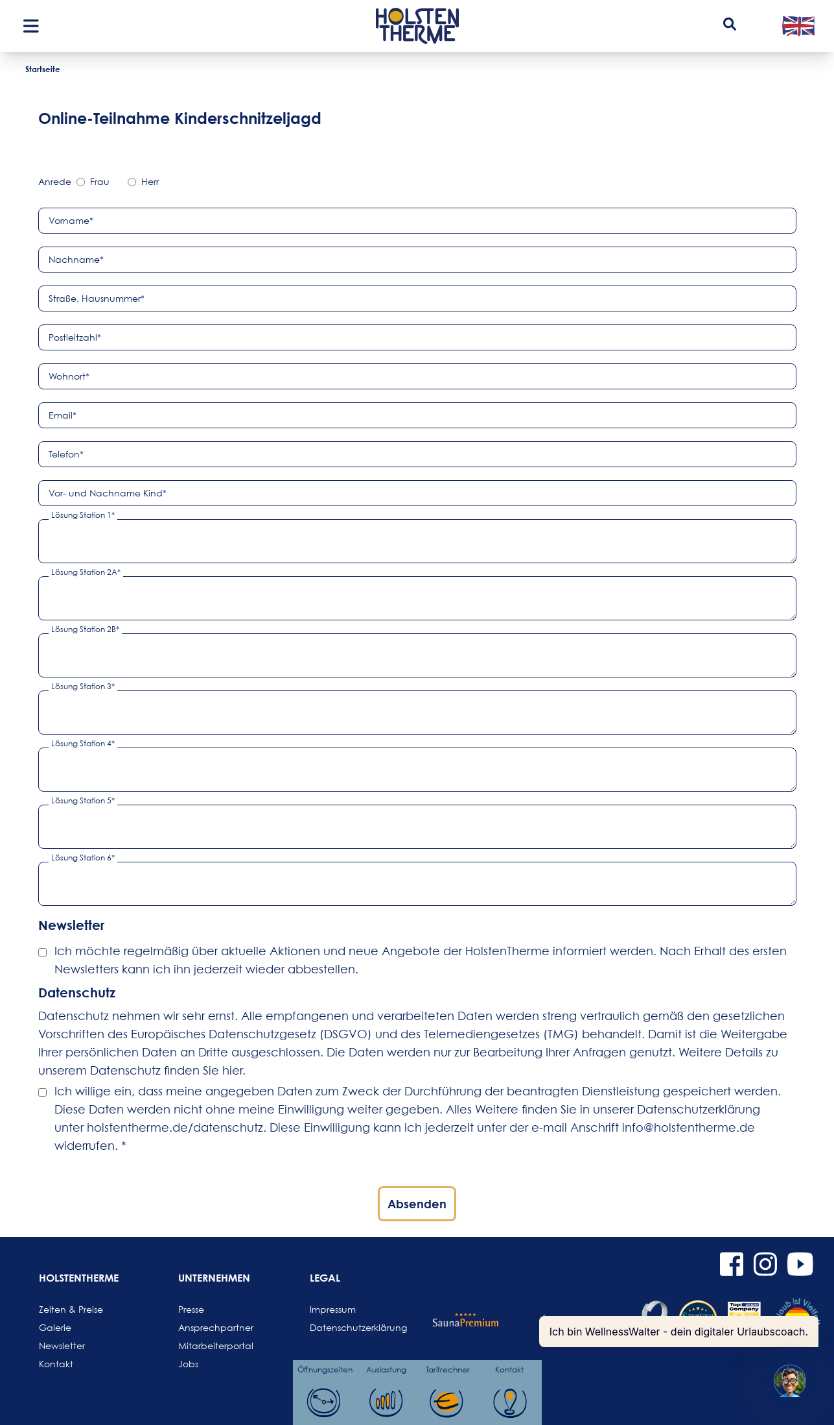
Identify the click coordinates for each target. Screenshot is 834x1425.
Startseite (42, 69)
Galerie (55, 1327)
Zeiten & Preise (70, 1309)
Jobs (188, 1363)
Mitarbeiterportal (209, 1345)
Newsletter (62, 1345)
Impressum (333, 1309)
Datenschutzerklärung (341, 1327)
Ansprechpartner (209, 1327)
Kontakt (56, 1363)
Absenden (417, 1204)
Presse (191, 1309)
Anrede (54, 181)
